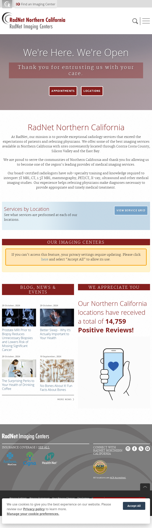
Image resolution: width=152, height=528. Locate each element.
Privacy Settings (18, 498)
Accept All (134, 506)
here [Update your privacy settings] (44, 259)
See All (44, 447)
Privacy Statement (39, 498)
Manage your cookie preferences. (33, 514)
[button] (63, 91)
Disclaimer (83, 498)
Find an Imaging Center (38, 4)
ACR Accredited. (118, 477)
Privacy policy (34, 509)
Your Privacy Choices (63, 498)
